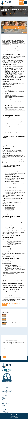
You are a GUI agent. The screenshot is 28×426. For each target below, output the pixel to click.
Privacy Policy (14, 416)
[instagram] (12, 415)
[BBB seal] (6, 371)
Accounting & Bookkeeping (7, 387)
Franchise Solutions (5, 392)
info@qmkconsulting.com (6, 411)
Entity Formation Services (6, 391)
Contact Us (4, 398)
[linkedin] (14, 415)
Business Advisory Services (14, 36)
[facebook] (10, 415)
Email (4, 351)
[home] (6, 3)
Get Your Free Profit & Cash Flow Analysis (11, 304)
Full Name (5, 346)
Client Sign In (21, 1)
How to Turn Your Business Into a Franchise (13, 322)
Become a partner (5, 406)
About (3, 397)
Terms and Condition (14, 417)
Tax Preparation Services (6, 389)
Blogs (5, 13)
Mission (3, 399)
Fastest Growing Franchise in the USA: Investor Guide (15, 318)
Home (2, 13)
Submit (5, 356)
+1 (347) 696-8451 (5, 412)
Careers (3, 405)
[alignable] (18, 414)
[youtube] (16, 415)
